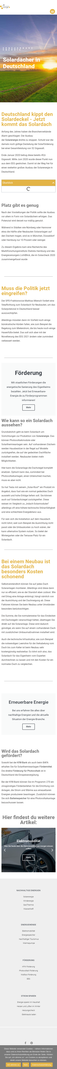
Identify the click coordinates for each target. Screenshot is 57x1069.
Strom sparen (28, 996)
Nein (26, 1065)
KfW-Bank (22, 762)
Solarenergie (11, 140)
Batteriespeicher (18, 798)
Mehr (28, 407)
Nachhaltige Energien (28, 890)
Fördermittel (45, 766)
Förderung (29, 960)
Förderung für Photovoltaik (26, 770)
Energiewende (28, 925)
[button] (52, 11)
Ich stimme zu (13, 1065)
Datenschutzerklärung (41, 1065)
